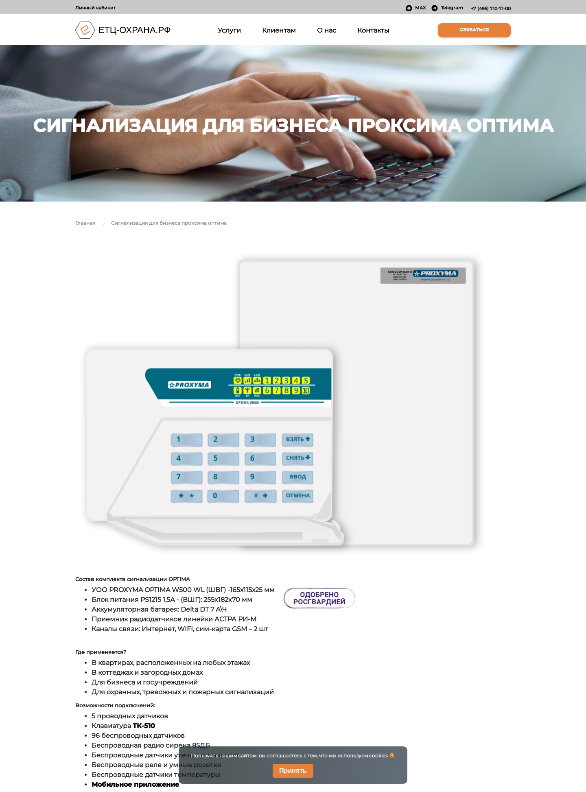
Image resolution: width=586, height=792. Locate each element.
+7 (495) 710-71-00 (491, 8)
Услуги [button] (231, 29)
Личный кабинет (95, 8)
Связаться (474, 30)
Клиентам (279, 30)
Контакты (373, 30)
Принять (293, 770)
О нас (326, 30)
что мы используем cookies (354, 756)
